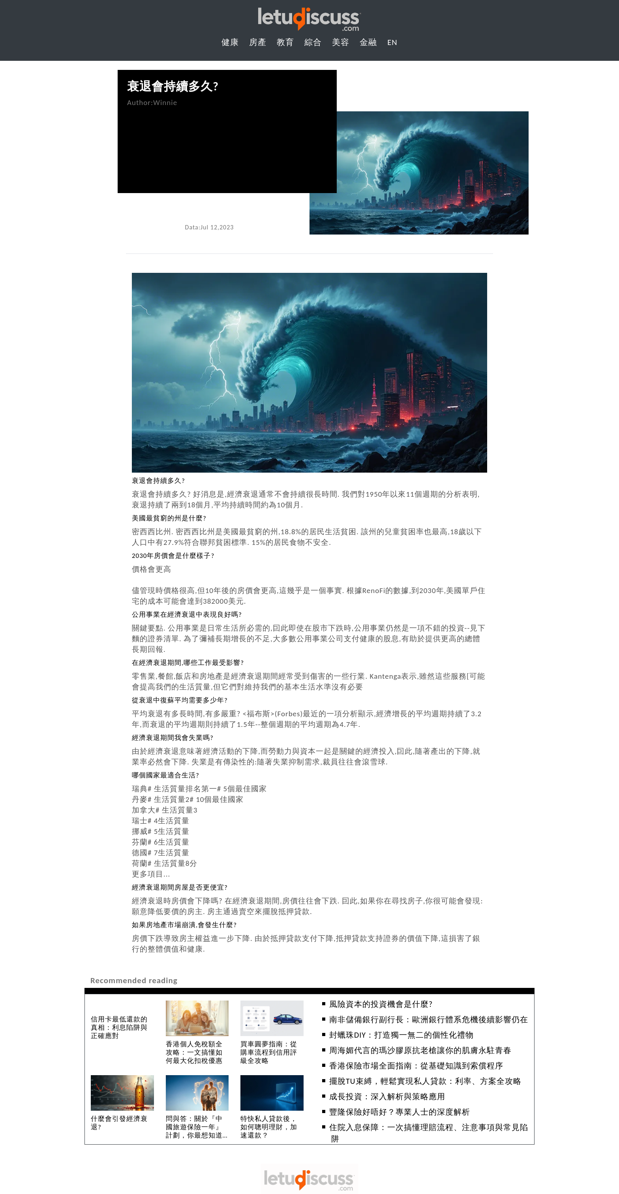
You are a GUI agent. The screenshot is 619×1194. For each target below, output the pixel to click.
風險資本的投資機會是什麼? (381, 1004)
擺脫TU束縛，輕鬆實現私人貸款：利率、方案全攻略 (425, 1081)
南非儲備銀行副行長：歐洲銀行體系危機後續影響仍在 (428, 1019)
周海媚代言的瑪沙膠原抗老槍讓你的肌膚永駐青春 (420, 1050)
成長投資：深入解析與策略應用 (387, 1096)
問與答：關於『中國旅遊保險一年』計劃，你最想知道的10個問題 (194, 1131)
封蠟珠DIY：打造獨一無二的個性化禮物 (401, 1035)
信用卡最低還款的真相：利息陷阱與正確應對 (119, 1027)
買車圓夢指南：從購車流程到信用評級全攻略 (268, 1052)
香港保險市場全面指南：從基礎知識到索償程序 (416, 1065)
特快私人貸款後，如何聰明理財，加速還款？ (268, 1127)
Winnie (165, 102)
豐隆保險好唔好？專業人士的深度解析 (399, 1112)
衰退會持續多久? (173, 86)
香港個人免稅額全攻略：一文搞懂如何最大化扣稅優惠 (194, 1052)
